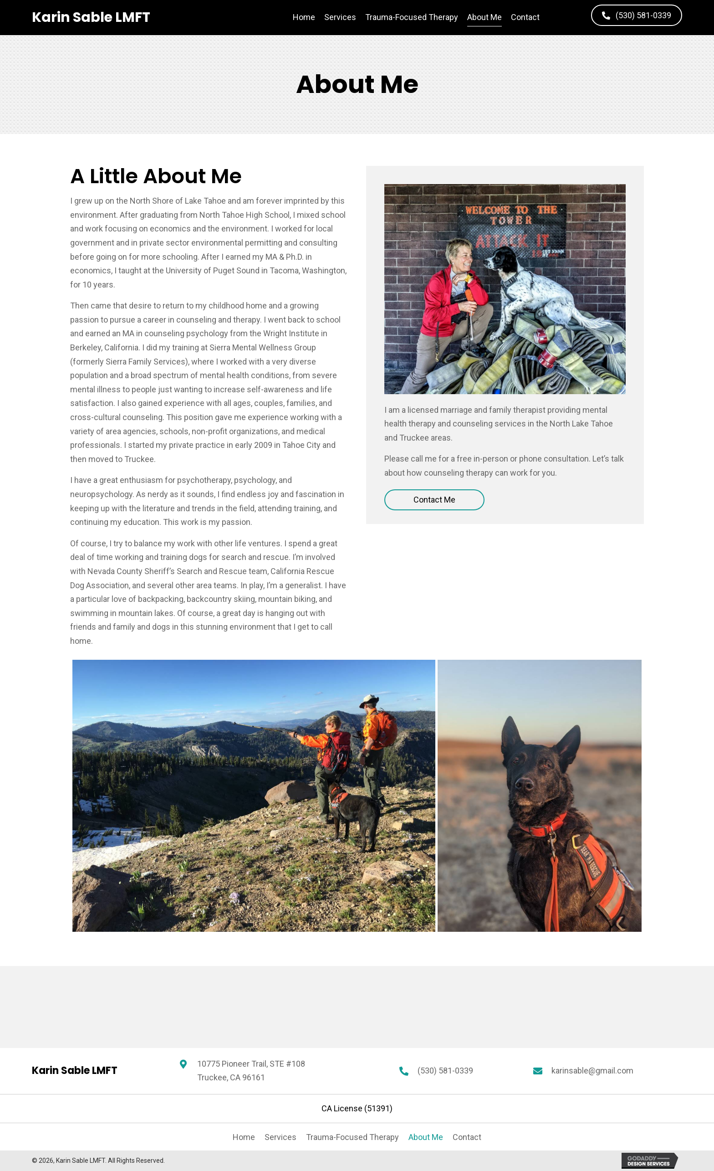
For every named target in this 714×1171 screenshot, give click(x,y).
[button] (636, 15)
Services (280, 1137)
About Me (425, 1137)
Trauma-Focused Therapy (352, 1137)
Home (244, 1137)
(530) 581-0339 (445, 1070)
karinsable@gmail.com (592, 1070)
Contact (467, 1137)
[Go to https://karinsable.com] (91, 17)
